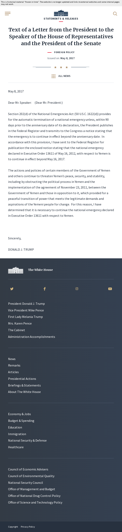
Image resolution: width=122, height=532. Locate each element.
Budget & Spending (21, 421)
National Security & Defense (27, 440)
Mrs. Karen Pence (20, 323)
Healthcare (16, 447)
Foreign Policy (64, 52)
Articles (13, 372)
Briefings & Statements (24, 385)
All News (61, 76)
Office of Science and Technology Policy (35, 502)
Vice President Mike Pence (26, 310)
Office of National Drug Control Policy (34, 496)
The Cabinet (16, 330)
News (12, 359)
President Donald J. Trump (26, 304)
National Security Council (25, 483)
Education (15, 427)
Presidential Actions (22, 379)
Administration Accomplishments (31, 337)
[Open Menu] (7, 13)
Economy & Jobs (19, 414)
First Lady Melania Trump (25, 317)
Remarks (14, 365)
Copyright (13, 526)
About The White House (24, 392)
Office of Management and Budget (31, 489)
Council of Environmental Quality (31, 476)
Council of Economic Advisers (28, 469)
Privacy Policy (28, 526)
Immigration (17, 434)
